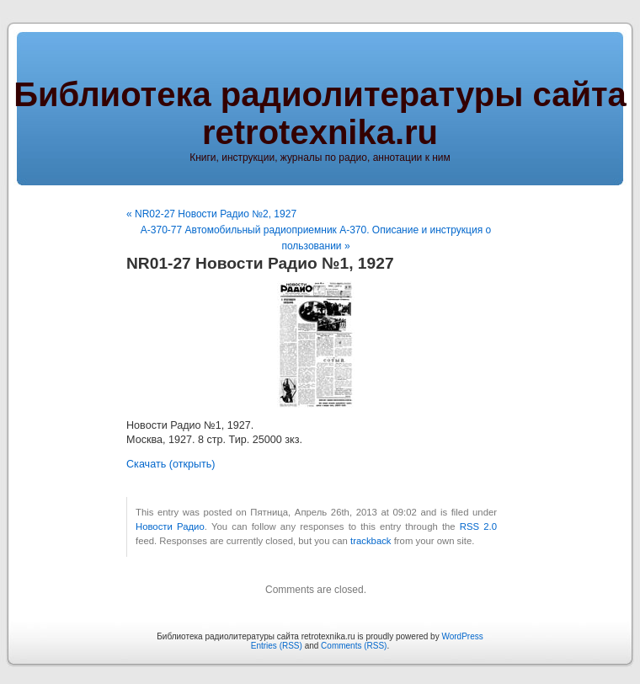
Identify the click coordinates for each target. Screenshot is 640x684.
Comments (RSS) (354, 645)
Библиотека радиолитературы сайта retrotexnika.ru (320, 113)
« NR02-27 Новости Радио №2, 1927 (211, 214)
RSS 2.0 (478, 526)
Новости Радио (170, 526)
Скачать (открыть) (171, 464)
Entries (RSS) (276, 645)
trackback (370, 541)
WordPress (462, 636)
